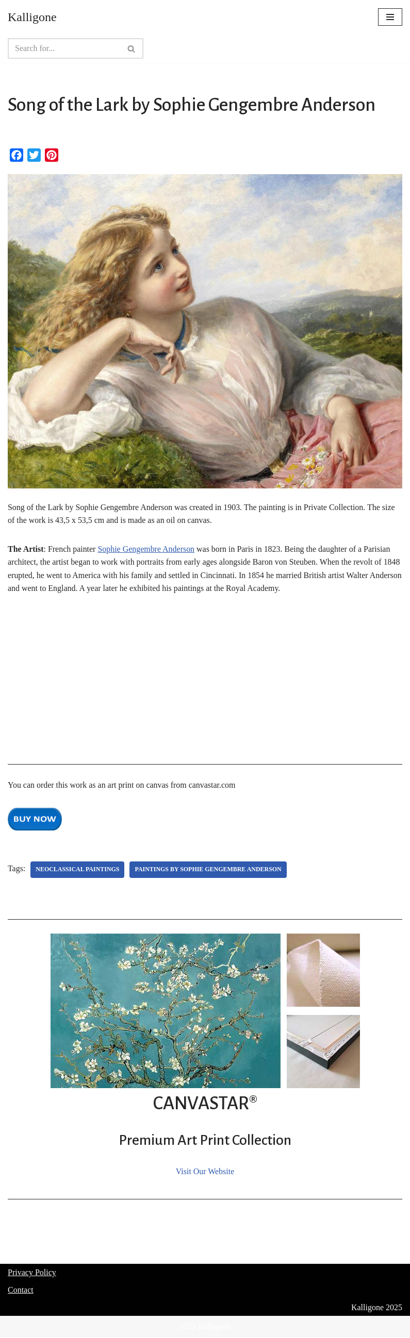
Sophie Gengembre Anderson (146, 549)
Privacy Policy (32, 1272)
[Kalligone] (32, 17)
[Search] (64, 48)
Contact (21, 1290)
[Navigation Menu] (390, 17)
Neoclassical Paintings (78, 869)
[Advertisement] (205, 683)
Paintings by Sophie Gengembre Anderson (208, 869)
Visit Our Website (205, 1171)
